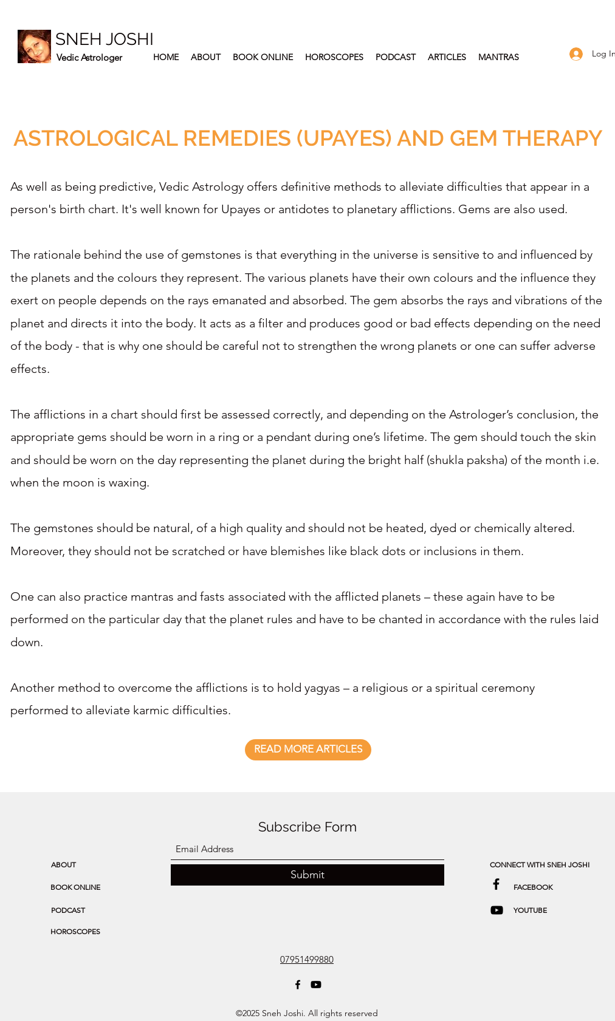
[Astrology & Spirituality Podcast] (496, 910)
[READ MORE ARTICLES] (308, 749)
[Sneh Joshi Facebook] (496, 884)
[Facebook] (298, 984)
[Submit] (307, 875)
